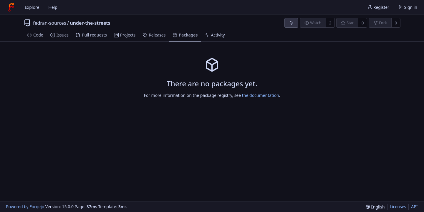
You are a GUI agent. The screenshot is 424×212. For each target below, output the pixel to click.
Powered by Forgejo (25, 206)
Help (52, 7)
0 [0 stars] (363, 23)
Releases (154, 35)
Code (35, 35)
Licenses (398, 206)
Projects (124, 35)
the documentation (260, 95)
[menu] (375, 207)
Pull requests (91, 35)
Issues (59, 35)
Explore (32, 7)
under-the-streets (90, 23)
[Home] (11, 7)
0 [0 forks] (396, 23)
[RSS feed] (291, 23)
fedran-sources (49, 23)
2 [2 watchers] (330, 23)
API (414, 206)
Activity (215, 35)
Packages (185, 35)
